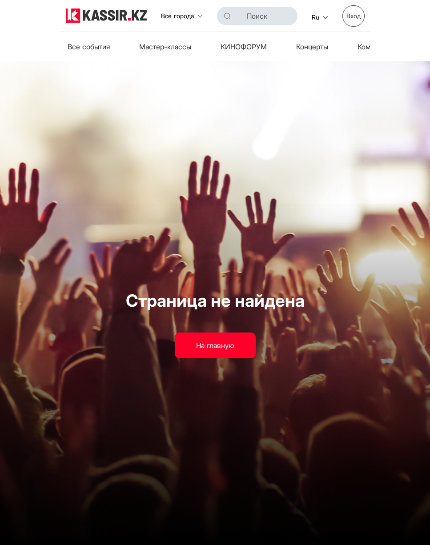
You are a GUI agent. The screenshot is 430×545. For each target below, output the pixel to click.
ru (320, 17)
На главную (215, 345)
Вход (353, 16)
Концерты (312, 46)
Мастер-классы (165, 46)
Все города (182, 16)
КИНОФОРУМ (244, 46)
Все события (89, 46)
